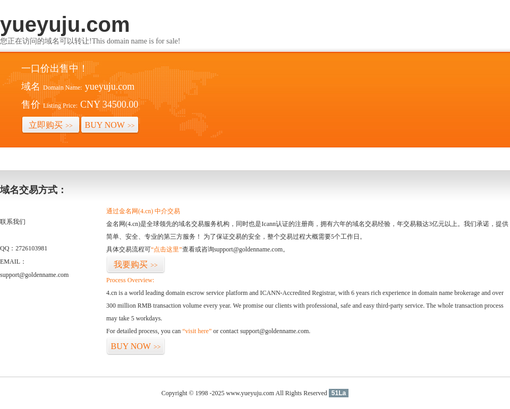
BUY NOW (110, 124)
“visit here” (196, 331)
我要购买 (136, 264)
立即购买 (51, 124)
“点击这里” (166, 249)
